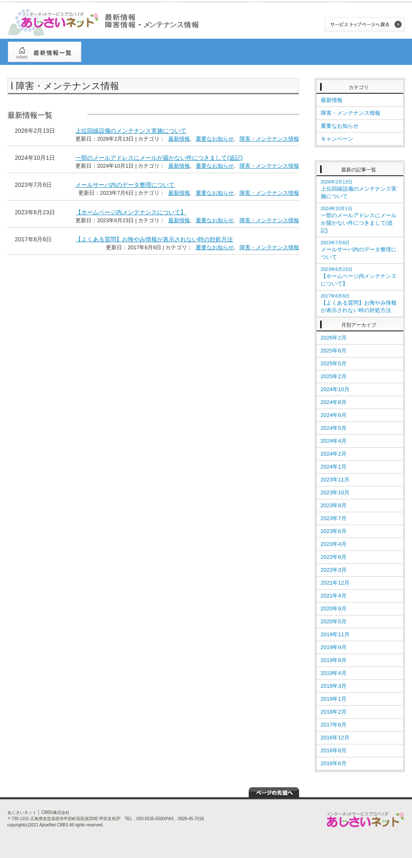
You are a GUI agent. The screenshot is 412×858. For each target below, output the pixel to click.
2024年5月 (334, 428)
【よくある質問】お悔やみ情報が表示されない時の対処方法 (154, 239)
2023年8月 (334, 505)
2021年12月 (335, 583)
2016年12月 (335, 737)
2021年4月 (334, 596)
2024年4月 (334, 441)
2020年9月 (334, 608)
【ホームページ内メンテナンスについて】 (130, 212)
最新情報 (179, 139)
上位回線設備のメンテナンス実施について (130, 130)
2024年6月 (334, 415)
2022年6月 (334, 557)
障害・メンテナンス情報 (269, 139)
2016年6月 (334, 763)
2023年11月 (335, 479)
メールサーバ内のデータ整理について (125, 184)
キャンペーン (337, 139)
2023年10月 (335, 492)
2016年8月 (334, 750)
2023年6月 (334, 531)
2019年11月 (335, 634)
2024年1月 (334, 467)
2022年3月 (334, 570)
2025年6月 (334, 350)
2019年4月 (334, 673)
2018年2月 (334, 712)
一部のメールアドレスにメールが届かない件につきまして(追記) (158, 157)
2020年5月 (334, 621)
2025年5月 (334, 363)
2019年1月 (334, 699)
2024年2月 (334, 454)
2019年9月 (334, 647)
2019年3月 (334, 686)
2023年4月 (334, 544)
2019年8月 (334, 660)
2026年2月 (334, 338)
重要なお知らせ (215, 139)
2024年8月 (334, 402)
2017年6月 (334, 725)
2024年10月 (335, 389)
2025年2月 (334, 376)
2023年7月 (334, 518)
